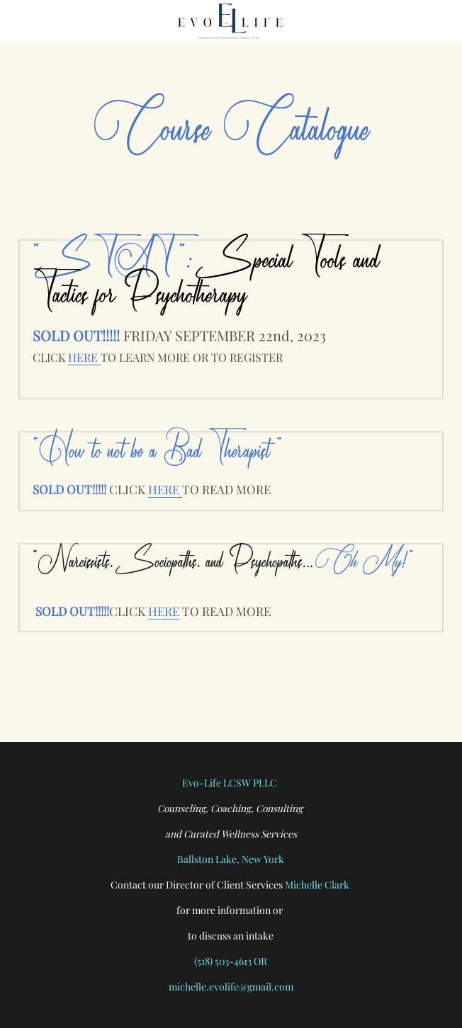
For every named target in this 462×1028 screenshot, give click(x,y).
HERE (84, 357)
